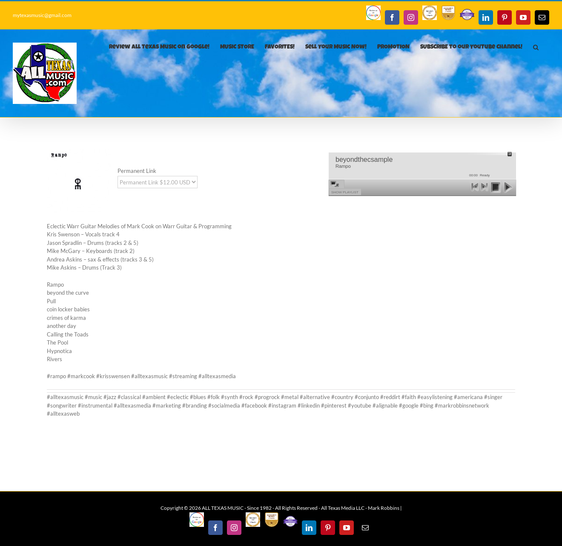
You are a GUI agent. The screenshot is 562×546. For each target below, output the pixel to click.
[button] (536, 47)
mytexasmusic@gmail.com (42, 15)
